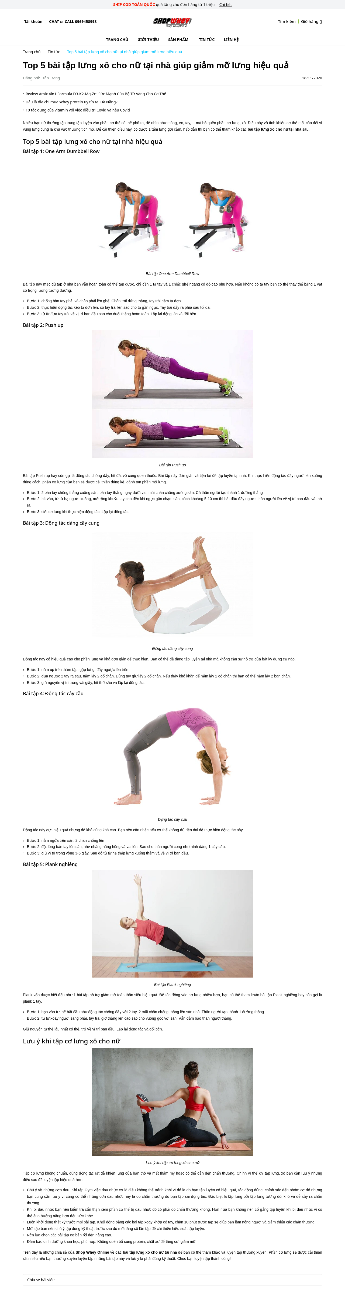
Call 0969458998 (80, 21)
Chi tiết (225, 4)
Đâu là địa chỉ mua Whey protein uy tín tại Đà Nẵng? (72, 101)
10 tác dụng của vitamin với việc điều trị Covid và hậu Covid (78, 110)
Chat (54, 21)
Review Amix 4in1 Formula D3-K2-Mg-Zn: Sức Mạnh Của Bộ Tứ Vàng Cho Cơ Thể (96, 93)
